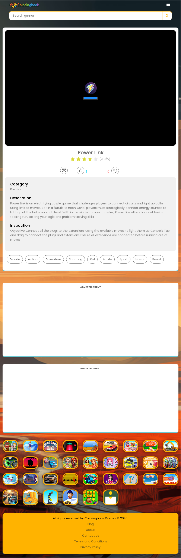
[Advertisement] (90, 319)
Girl (92, 259)
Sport (124, 259)
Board (156, 259)
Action (33, 259)
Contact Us (90, 535)
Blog (91, 524)
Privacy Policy (90, 547)
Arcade (14, 259)
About (90, 530)
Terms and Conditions (90, 541)
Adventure (53, 259)
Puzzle (107, 259)
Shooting (75, 259)
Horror (140, 259)
